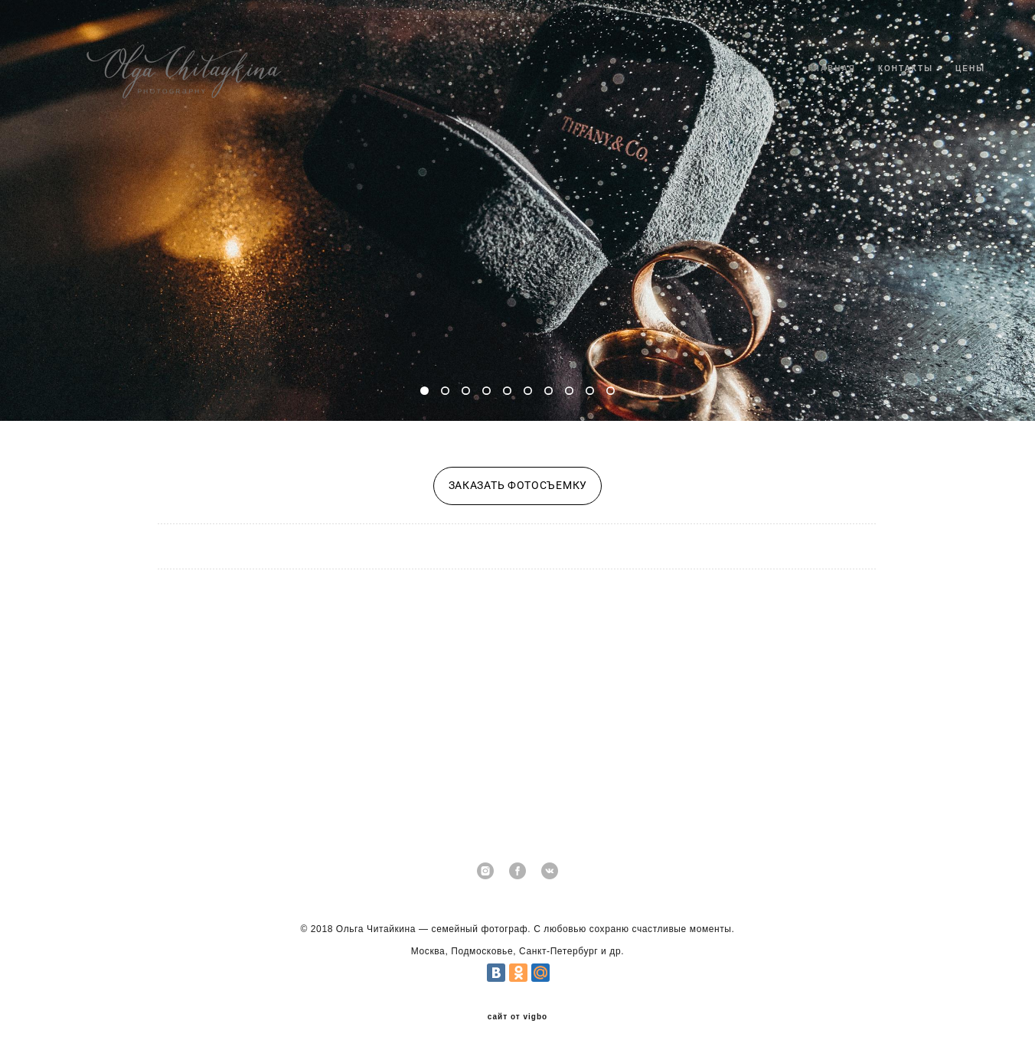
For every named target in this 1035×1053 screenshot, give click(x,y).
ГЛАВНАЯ (832, 68)
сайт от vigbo (517, 1017)
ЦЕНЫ (970, 68)
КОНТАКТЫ (905, 68)
